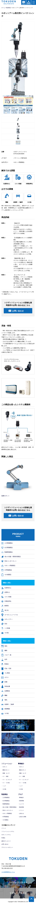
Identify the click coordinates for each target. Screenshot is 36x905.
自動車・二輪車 (7, 704)
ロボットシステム (18, 738)
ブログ (20, 794)
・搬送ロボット (5, 770)
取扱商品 (8, 7)
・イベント (21, 810)
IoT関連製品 (6, 570)
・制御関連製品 (5, 804)
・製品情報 (21, 807)
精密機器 (5, 709)
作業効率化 (6, 601)
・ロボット (4, 766)
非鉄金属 (5, 686)
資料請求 (29, 2)
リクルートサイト (18, 893)
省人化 (5, 610)
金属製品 (5, 691)
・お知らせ (21, 813)
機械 (4, 695)
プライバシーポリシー (7, 847)
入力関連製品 (7, 543)
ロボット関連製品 (8, 565)
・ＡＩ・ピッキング (6, 779)
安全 (4, 623)
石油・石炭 (6, 668)
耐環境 (5, 605)
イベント (3, 828)
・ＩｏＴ (3, 786)
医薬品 (5, 664)
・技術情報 (21, 800)
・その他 (3, 789)
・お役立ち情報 (22, 816)
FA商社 (3, 838)
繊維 (4, 650)
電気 (4, 700)
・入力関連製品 (5, 797)
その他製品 (6, 574)
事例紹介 (21, 763)
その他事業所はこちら (8, 872)
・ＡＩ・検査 (4, 776)
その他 (5, 632)
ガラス (5, 677)
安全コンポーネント (9, 561)
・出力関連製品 (5, 800)
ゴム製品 (5, 673)
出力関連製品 (7, 547)
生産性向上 (6, 588)
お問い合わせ (4, 844)
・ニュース (21, 804)
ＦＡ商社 (18, 751)
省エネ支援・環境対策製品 (11, 556)
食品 (4, 646)
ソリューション (6, 763)
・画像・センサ (5, 773)
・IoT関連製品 (5, 816)
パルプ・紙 (6, 655)
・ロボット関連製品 (6, 813)
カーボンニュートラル (9, 614)
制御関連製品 (7, 552)
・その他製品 (4, 820)
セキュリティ (7, 619)
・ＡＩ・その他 (5, 782)
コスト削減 (6, 596)
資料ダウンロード (6, 841)
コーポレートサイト (18, 882)
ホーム (3, 7)
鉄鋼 (4, 682)
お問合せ (24, 3)
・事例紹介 (21, 797)
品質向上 (5, 592)
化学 (4, 659)
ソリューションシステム (18, 725)
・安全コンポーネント (7, 810)
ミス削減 (5, 628)
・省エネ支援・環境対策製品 (8, 807)
